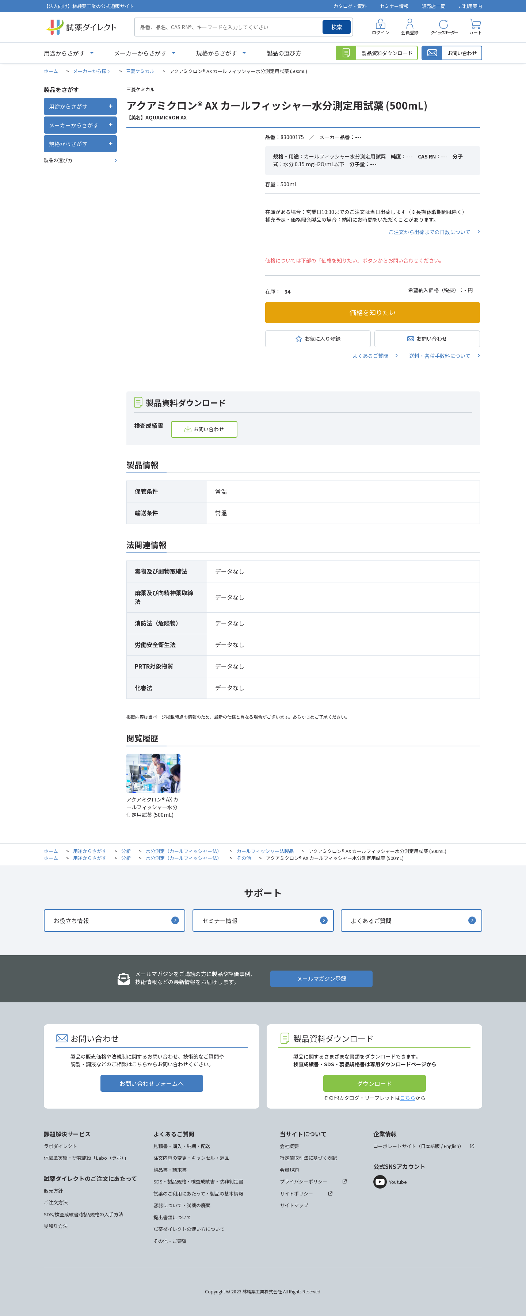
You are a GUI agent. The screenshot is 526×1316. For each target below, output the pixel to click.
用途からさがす (64, 53)
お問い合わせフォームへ (151, 1083)
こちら (407, 1097)
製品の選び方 (283, 53)
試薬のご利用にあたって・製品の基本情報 (198, 1193)
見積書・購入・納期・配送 (181, 1146)
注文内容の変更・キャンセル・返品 (191, 1157)
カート (475, 32)
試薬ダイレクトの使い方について (189, 1228)
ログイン (380, 32)
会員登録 (410, 32)
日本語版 (430, 1146)
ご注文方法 (56, 1202)
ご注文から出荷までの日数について (429, 232)
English (451, 1146)
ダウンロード (374, 1083)
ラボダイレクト (60, 1146)
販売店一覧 (433, 6)
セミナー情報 (394, 6)
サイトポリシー (296, 1193)
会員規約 (289, 1169)
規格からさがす (216, 53)
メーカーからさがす (140, 53)
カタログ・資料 (350, 6)
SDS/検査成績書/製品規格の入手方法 (83, 1214)
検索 (336, 27)
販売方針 (53, 1190)
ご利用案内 (470, 6)
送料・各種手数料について (439, 355)
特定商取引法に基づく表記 (308, 1157)
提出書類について (172, 1217)
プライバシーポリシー (303, 1181)
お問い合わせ (431, 338)
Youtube (398, 1181)
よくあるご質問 (370, 355)
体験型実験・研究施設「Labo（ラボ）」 (86, 1157)
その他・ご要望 (170, 1240)
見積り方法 (56, 1226)
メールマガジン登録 (321, 978)
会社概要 (289, 1146)
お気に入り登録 (322, 338)
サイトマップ (294, 1205)
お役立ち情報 (71, 920)
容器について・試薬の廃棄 (181, 1205)
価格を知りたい (373, 312)
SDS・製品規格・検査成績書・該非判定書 (198, 1181)
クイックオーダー (443, 32)
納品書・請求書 (170, 1169)
